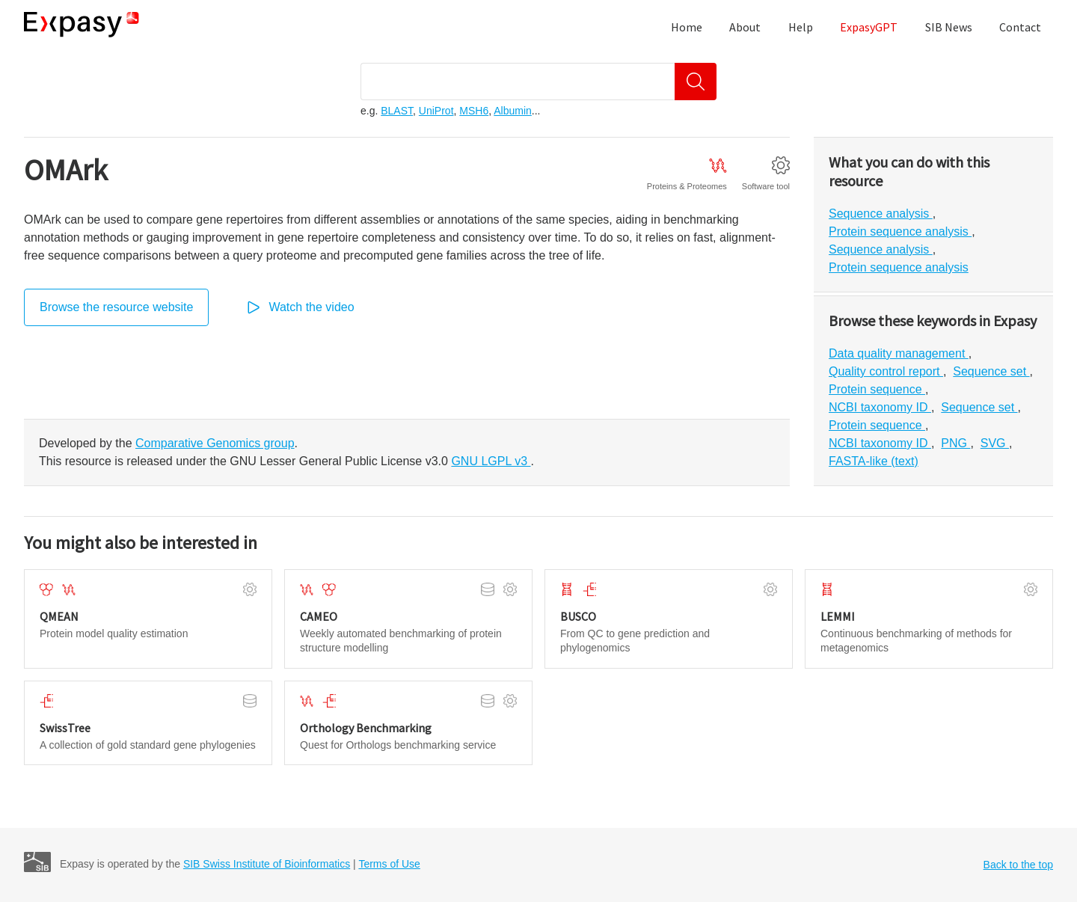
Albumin (513, 111)
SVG (995, 443)
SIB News (948, 26)
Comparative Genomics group (215, 443)
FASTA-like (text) (873, 461)
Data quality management (899, 353)
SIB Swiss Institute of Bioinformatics (266, 864)
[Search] (696, 81)
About (745, 26)
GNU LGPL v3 (490, 461)
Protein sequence (877, 389)
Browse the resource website (116, 307)
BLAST (397, 111)
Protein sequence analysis (900, 231)
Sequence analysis (881, 213)
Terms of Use (389, 864)
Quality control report (886, 371)
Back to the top (1018, 865)
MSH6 (473, 111)
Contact (1020, 26)
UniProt (436, 111)
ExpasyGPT (869, 26)
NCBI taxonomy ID (880, 407)
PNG (955, 443)
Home (686, 26)
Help (800, 26)
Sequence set (991, 371)
